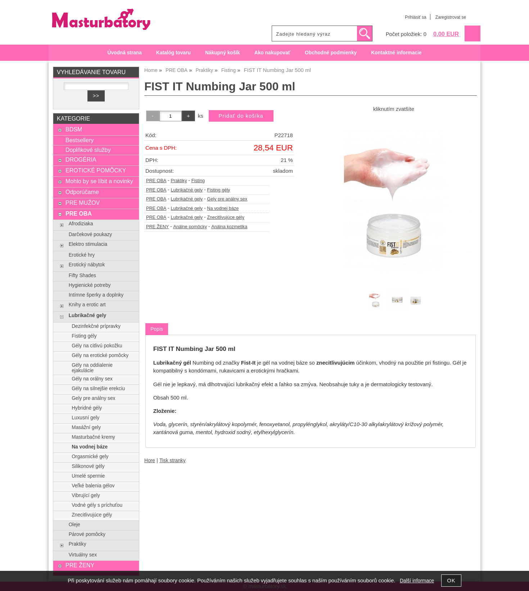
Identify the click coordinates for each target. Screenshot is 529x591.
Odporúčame (82, 192)
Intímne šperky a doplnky (96, 295)
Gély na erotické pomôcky (100, 355)
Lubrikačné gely (187, 190)
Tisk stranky (172, 460)
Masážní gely (86, 427)
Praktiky (179, 180)
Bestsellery (79, 140)
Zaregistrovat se (450, 17)
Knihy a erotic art (87, 304)
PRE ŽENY (157, 226)
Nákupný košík (222, 52)
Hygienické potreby (90, 285)
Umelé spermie (88, 476)
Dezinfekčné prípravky (96, 326)
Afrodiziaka (81, 223)
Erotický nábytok (87, 264)
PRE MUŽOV (82, 202)
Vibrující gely (86, 495)
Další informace (417, 580)
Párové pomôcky (87, 534)
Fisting (198, 180)
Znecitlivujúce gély (225, 217)
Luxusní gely (85, 417)
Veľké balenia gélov (93, 485)
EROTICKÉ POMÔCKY (95, 170)
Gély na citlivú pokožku (97, 345)
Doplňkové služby (88, 149)
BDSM (73, 129)
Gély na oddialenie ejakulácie (92, 367)
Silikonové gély (88, 466)
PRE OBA (156, 180)
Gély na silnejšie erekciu (98, 388)
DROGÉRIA (80, 159)
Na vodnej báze (223, 208)
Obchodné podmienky (331, 52)
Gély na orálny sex (92, 379)
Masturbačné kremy (93, 437)
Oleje (74, 524)
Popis (156, 329)
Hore (149, 460)
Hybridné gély (87, 408)
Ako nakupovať (272, 52)
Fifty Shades (82, 275)
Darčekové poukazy (90, 234)
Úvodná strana (125, 52)
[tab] (156, 329)
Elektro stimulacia (88, 244)
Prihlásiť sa (415, 17)
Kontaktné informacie (396, 52)
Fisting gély (218, 190)
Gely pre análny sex (227, 199)
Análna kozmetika (229, 226)
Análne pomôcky (190, 226)
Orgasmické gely (90, 456)
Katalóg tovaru (173, 52)
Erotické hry (82, 255)
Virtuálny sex (83, 555)
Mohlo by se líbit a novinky (99, 181)
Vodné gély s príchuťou (97, 505)
